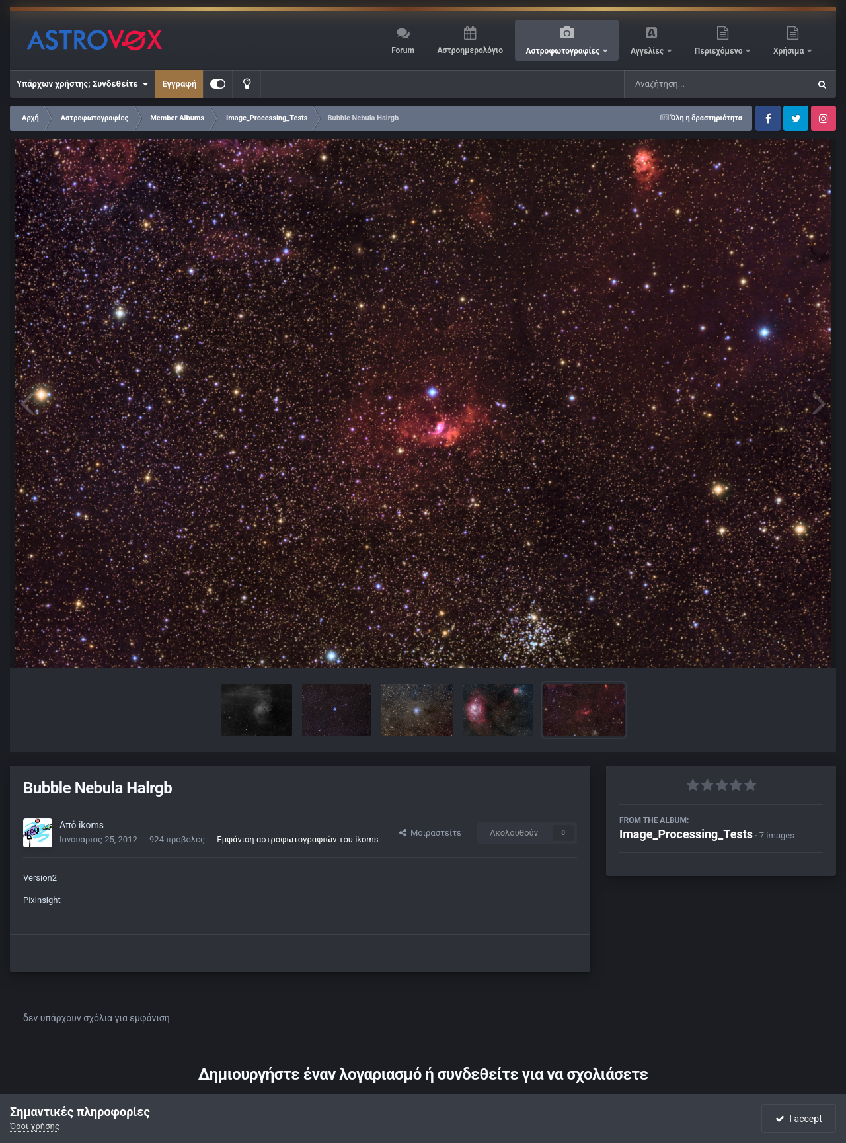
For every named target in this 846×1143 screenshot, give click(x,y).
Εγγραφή (179, 84)
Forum (402, 50)
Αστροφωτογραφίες (564, 51)
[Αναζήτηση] (690, 84)
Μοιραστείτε (430, 833)
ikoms (91, 825)
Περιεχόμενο (720, 51)
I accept (798, 1118)
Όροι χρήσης (34, 1126)
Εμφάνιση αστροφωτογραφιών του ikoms (297, 839)
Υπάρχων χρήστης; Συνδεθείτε (82, 84)
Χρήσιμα (789, 51)
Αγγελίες (648, 51)
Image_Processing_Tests (686, 834)
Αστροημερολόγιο (469, 50)
